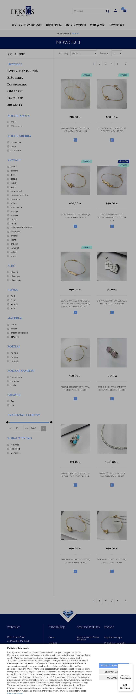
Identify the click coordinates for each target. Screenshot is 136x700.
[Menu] (131, 665)
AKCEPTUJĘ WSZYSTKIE (114, 665)
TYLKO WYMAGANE (114, 672)
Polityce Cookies (15, 693)
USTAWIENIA (113, 678)
